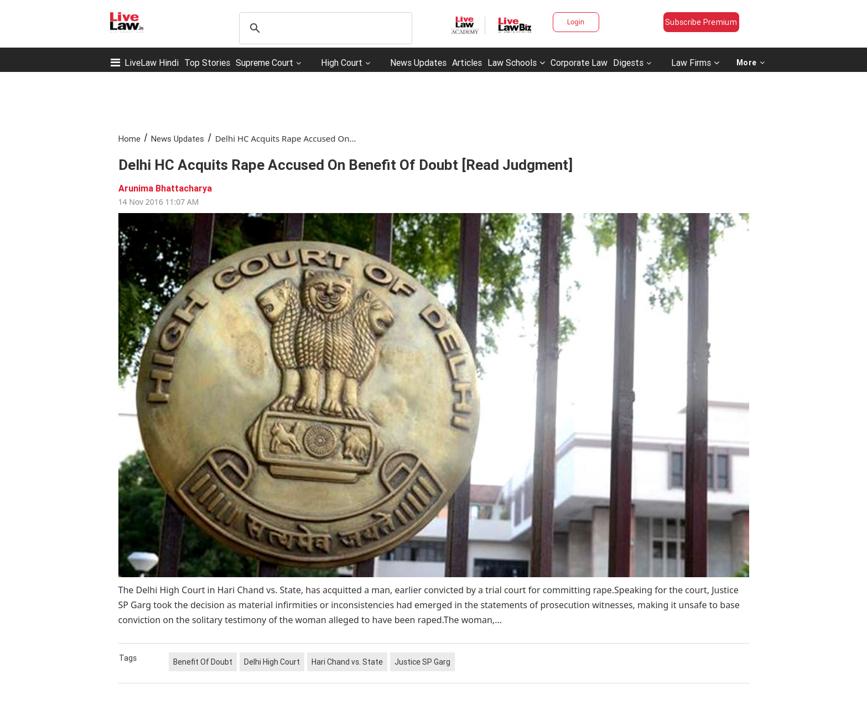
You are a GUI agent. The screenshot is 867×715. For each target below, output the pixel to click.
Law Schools (516, 62)
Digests (628, 62)
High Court (341, 62)
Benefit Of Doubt (202, 662)
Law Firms (695, 62)
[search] (324, 28)
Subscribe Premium (701, 22)
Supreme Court (264, 62)
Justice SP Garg (422, 662)
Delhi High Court (272, 662)
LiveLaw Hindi (151, 62)
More (750, 63)
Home (129, 138)
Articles (467, 62)
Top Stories (207, 62)
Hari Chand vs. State (347, 662)
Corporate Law (579, 62)
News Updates (418, 62)
